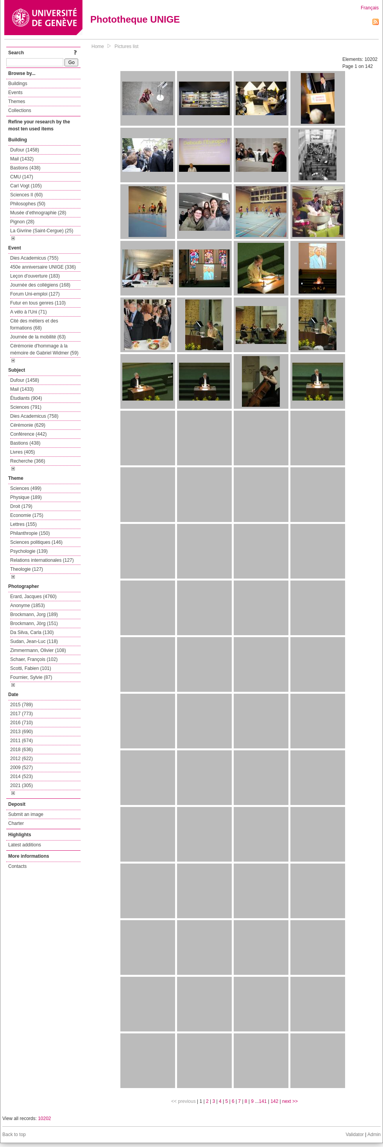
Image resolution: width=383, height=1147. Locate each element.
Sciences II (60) (26, 195)
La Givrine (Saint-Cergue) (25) (41, 230)
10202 (44, 1118)
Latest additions (24, 845)
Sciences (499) (25, 488)
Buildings (17, 83)
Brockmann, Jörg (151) (34, 623)
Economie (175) (26, 515)
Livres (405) (22, 452)
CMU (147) (21, 177)
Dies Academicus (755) (34, 258)
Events (15, 92)
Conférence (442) (28, 434)
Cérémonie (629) (27, 425)
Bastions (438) (25, 168)
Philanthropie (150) (30, 533)
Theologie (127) (26, 569)
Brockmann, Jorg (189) (34, 614)
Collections (19, 110)
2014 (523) (21, 776)
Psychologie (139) (29, 551)
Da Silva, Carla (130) (32, 632)
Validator (354, 1134)
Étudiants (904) (26, 398)
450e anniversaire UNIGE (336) (43, 267)
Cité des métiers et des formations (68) (34, 324)
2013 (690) (21, 731)
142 (274, 1101)
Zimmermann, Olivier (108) (38, 650)
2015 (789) (21, 704)
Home (97, 46)
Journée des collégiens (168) (40, 285)
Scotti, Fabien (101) (30, 668)
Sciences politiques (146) (36, 542)
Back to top (14, 1134)
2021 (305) (21, 785)
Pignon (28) (22, 221)
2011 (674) (21, 740)
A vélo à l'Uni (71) (28, 312)
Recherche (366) (27, 461)
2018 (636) (21, 749)
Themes (16, 101)
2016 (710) (21, 722)
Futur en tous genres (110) (38, 303)
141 (263, 1101)
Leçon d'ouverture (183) (35, 276)
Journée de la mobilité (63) (38, 337)
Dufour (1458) (24, 150)
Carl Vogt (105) (26, 186)
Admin (374, 1134)
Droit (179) (21, 506)
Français (370, 8)
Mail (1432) (22, 159)
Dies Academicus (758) (34, 416)
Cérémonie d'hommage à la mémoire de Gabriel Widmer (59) (44, 349)
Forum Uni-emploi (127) (35, 294)
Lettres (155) (23, 524)
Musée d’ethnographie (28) (38, 213)
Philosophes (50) (27, 204)
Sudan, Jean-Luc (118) (34, 641)
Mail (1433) (22, 389)
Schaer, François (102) (33, 659)
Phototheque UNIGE (135, 19)
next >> (290, 1101)
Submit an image (25, 814)
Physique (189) (26, 497)
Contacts (17, 866)
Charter (16, 823)
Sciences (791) (25, 407)
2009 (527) (21, 767)
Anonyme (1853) (27, 605)
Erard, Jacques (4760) (33, 596)
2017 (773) (21, 713)
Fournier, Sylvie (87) (31, 677)
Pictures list (126, 46)
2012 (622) (21, 758)
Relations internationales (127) (42, 560)
